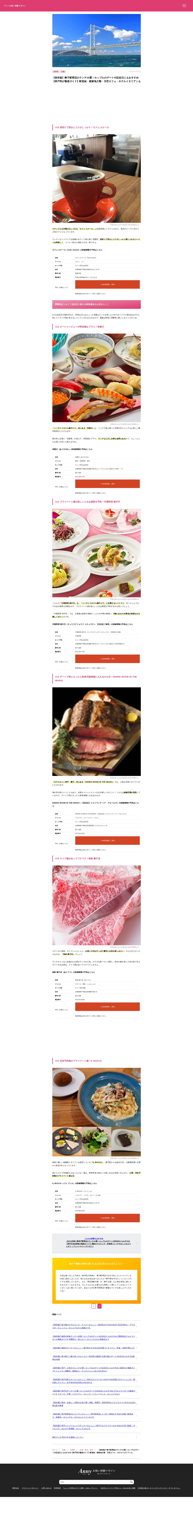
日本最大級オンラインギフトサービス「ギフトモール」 (159, 1488)
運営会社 (15, 1488)
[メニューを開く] (183, 6)
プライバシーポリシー (30, 1488)
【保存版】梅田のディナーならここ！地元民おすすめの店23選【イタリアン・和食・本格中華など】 (93, 1348)
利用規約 (57, 1488)
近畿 (62, 71)
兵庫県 (56, 71)
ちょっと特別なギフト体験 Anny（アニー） (80, 1488)
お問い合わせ (46, 1488)
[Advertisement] (73, 103)
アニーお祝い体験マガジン (15, 6)
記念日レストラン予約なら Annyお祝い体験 (118, 1488)
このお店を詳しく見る (107, 284)
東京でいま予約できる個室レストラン (67, 1437)
